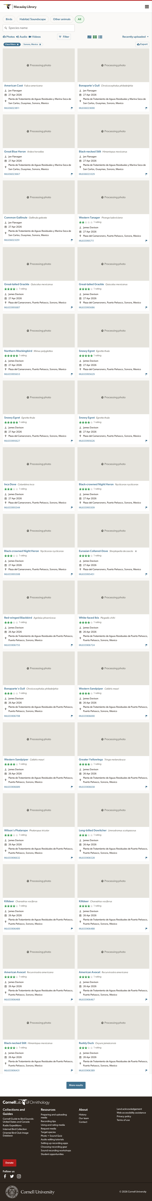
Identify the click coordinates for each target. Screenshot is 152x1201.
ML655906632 (12, 858)
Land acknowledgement (129, 1109)
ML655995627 (12, 441)
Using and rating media (53, 1125)
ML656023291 (12, 240)
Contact (83, 1122)
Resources (48, 1109)
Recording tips (48, 1121)
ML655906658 (87, 787)
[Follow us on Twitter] (12, 1176)
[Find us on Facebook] (5, 1176)
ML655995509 (87, 507)
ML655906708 (12, 716)
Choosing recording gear (54, 1147)
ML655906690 (87, 716)
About (83, 1109)
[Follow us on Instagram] (19, 1176)
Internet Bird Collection (15, 1129)
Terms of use (123, 1120)
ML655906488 (87, 929)
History (82, 1114)
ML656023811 (11, 108)
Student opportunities (52, 1154)
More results (76, 1085)
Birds (9, 19)
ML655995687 (12, 307)
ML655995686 (87, 307)
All (79, 19)
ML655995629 (87, 374)
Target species (48, 1132)
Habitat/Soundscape (33, 19)
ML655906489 (12, 929)
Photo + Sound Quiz (51, 1136)
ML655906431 (12, 1070)
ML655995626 (87, 441)
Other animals (61, 19)
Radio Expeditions (12, 1125)
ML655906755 (12, 645)
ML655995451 (86, 574)
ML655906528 (87, 858)
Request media (48, 1128)
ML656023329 (87, 174)
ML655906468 (12, 999)
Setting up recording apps (54, 1143)
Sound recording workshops (56, 1150)
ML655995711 (86, 241)
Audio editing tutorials (52, 1139)
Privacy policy (124, 1116)
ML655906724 (87, 645)
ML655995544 (12, 507)
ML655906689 (12, 787)
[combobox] (42, 28)
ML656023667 (12, 174)
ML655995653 (12, 374)
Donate (9, 1162)
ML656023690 (87, 108)
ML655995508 (12, 574)
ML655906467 (87, 999)
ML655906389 (87, 1070)
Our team (84, 1118)
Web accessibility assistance (131, 1113)
